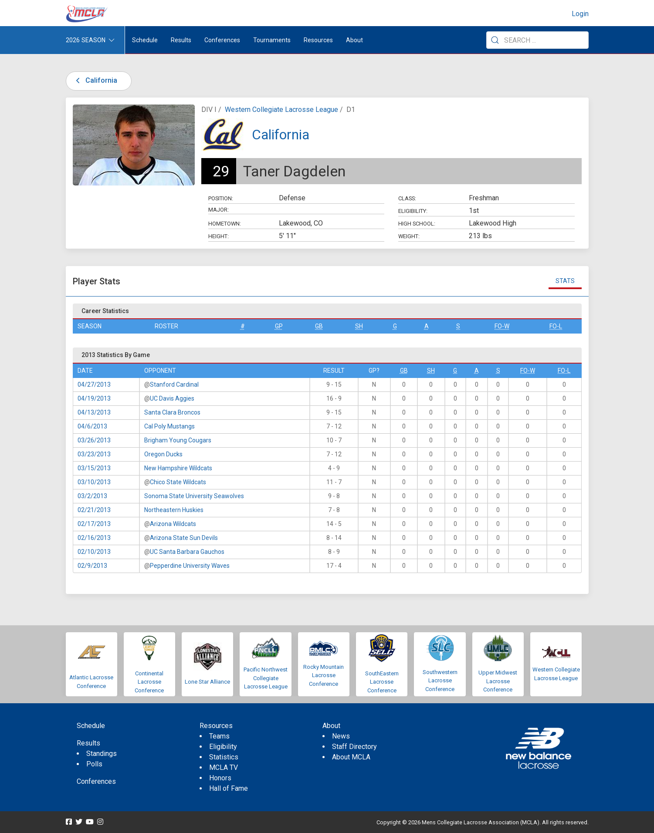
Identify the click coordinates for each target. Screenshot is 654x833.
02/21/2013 (94, 509)
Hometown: (224, 223)
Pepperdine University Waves (190, 565)
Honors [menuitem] (220, 778)
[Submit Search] (495, 40)
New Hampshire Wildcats (178, 468)
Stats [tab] (565, 280)
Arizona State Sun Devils (184, 537)
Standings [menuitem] (101, 753)
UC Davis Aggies (172, 398)
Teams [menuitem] (219, 736)
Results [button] (181, 40)
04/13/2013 (94, 412)
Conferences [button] (222, 40)
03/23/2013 (94, 454)
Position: (220, 198)
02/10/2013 (94, 551)
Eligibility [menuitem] (223, 746)
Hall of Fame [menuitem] (228, 788)
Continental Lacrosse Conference (149, 682)
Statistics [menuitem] (223, 757)
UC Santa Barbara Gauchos (187, 551)
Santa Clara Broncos (172, 412)
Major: (218, 209)
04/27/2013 (94, 384)
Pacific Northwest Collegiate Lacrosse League (266, 678)
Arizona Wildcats (173, 523)
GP (279, 326)
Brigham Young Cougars (177, 440)
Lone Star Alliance (207, 681)
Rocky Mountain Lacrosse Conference (323, 675)
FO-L (555, 326)
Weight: (409, 236)
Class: (407, 198)
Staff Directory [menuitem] (354, 746)
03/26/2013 (94, 440)
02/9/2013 (92, 565)
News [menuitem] (341, 736)
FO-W (502, 326)
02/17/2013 (94, 523)
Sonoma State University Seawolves (194, 495)
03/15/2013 (94, 468)
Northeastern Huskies (173, 509)
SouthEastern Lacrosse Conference (382, 682)
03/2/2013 (92, 495)
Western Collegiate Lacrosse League (281, 109)
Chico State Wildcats (178, 482)
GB (319, 326)
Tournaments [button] (272, 40)
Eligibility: (412, 211)
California (95, 80)
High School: (416, 223)
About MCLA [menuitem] (351, 757)
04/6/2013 (92, 426)
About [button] (354, 40)
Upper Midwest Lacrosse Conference (497, 681)
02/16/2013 (94, 537)
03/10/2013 (94, 482)
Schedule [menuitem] (145, 40)
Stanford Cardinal (174, 384)
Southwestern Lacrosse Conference (440, 680)
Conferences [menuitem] (96, 781)
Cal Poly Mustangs (169, 426)
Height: (218, 236)
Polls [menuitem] (94, 764)
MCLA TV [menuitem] (223, 767)
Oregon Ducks (163, 454)
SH (359, 326)
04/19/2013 (94, 398)
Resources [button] (318, 40)
